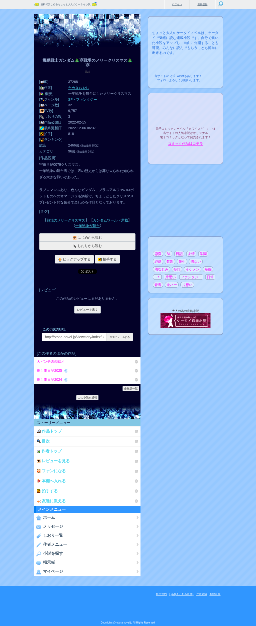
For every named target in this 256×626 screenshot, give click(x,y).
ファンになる (51, 471)
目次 (43, 441)
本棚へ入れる (51, 481)
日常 (210, 277)
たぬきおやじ (78, 88)
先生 (182, 262)
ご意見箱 (201, 594)
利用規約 (161, 594)
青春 (158, 285)
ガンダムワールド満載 (110, 220)
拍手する (107, 259)
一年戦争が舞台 (87, 226)
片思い (170, 277)
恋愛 (158, 254)
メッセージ (48, 526)
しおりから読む (87, 246)
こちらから (211, 74)
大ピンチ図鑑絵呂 (51, 362)
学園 (203, 254)
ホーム (44, 518)
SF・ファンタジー (82, 99)
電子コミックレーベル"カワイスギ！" (185, 115)
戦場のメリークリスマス (66, 220)
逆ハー (171, 285)
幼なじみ (161, 269)
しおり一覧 (48, 536)
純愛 (158, 262)
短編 (208, 269)
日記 (179, 254)
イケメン (193, 269)
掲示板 (44, 562)
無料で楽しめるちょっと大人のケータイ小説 (65, 4)
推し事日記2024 (52, 380)
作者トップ (49, 451)
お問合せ (215, 594)
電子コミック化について (185, 154)
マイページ (48, 572)
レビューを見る (53, 461)
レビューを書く (87, 310)
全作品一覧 (131, 388)
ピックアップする (74, 259)
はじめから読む (87, 238)
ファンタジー (191, 277)
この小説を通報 (87, 397)
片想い (187, 285)
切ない (195, 262)
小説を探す (48, 554)
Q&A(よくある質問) (181, 594)
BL (168, 254)
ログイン (177, 4)
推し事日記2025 (52, 370)
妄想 (177, 269)
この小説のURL (54, 329)
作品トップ (49, 431)
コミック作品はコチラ (185, 144)
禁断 (170, 262)
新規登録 (203, 4)
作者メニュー (50, 544)
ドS (157, 277)
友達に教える (51, 501)
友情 (191, 254)
